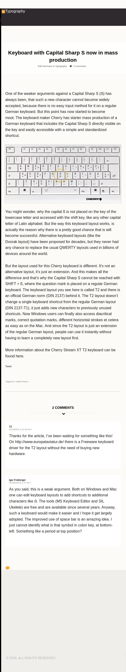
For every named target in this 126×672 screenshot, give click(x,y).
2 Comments (79, 66)
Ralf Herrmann (45, 66)
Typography (61, 66)
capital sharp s (22, 381)
